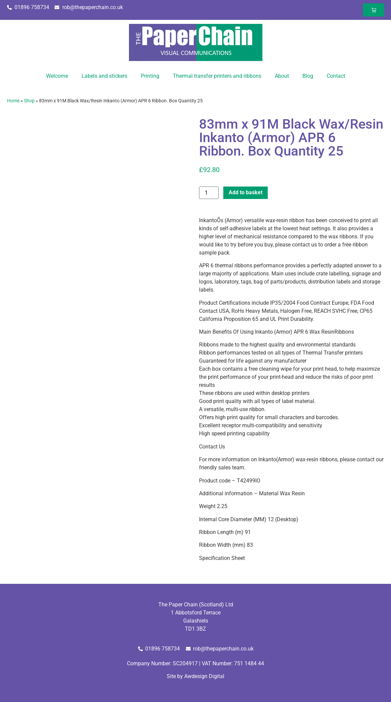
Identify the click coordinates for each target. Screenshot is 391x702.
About (282, 76)
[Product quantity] (209, 193)
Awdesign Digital (204, 676)
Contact (336, 76)
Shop (29, 100)
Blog (307, 76)
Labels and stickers (104, 76)
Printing (150, 76)
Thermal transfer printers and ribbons (217, 76)
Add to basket (245, 192)
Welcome (57, 76)
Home (13, 100)
